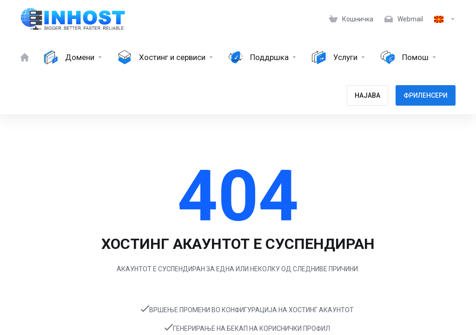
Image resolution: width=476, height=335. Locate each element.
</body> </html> (238, 167)
